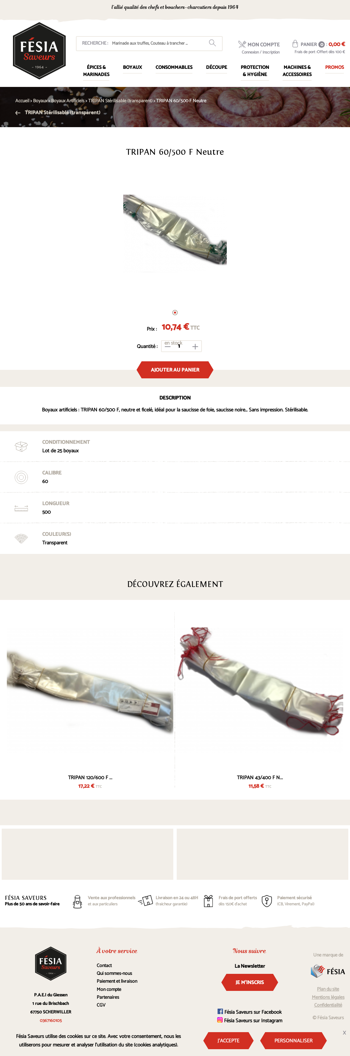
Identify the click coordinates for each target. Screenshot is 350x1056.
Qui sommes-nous (114, 974)
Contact (104, 966)
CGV (101, 1005)
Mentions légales (328, 997)
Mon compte (109, 990)
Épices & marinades (96, 71)
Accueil (22, 101)
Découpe (216, 67)
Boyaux (132, 67)
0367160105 (284, 8)
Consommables (174, 67)
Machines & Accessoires (297, 71)
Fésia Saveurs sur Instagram (249, 1020)
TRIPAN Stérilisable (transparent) (57, 112)
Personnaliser (293, 1041)
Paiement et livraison (117, 981)
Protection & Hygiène (255, 71)
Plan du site (328, 989)
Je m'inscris (250, 982)
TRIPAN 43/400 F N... (260, 777)
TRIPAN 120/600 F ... (90, 777)
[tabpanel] (175, 233)
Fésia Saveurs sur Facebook (250, 1012)
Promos (334, 67)
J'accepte (228, 1041)
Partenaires (108, 997)
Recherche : (95, 43)
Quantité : (147, 346)
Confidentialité (328, 1005)
